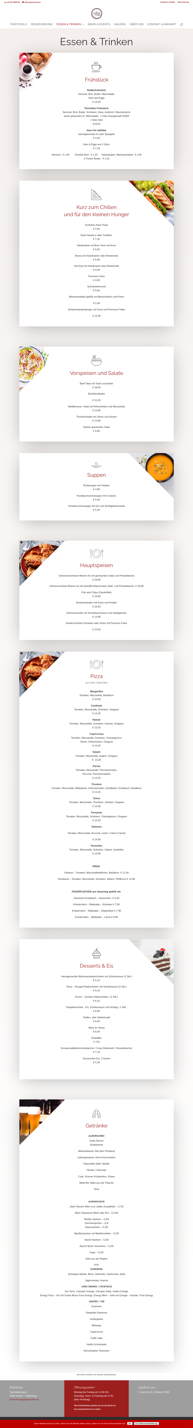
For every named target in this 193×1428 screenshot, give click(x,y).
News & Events (99, 24)
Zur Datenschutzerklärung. (146, 1423)
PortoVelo (18, 24)
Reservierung (183, 2)
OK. (130, 1423)
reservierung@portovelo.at (24, 1399)
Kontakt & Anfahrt (167, 2)
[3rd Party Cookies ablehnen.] (189, 1424)
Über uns (137, 24)
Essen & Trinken (69, 24)
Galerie (120, 24)
